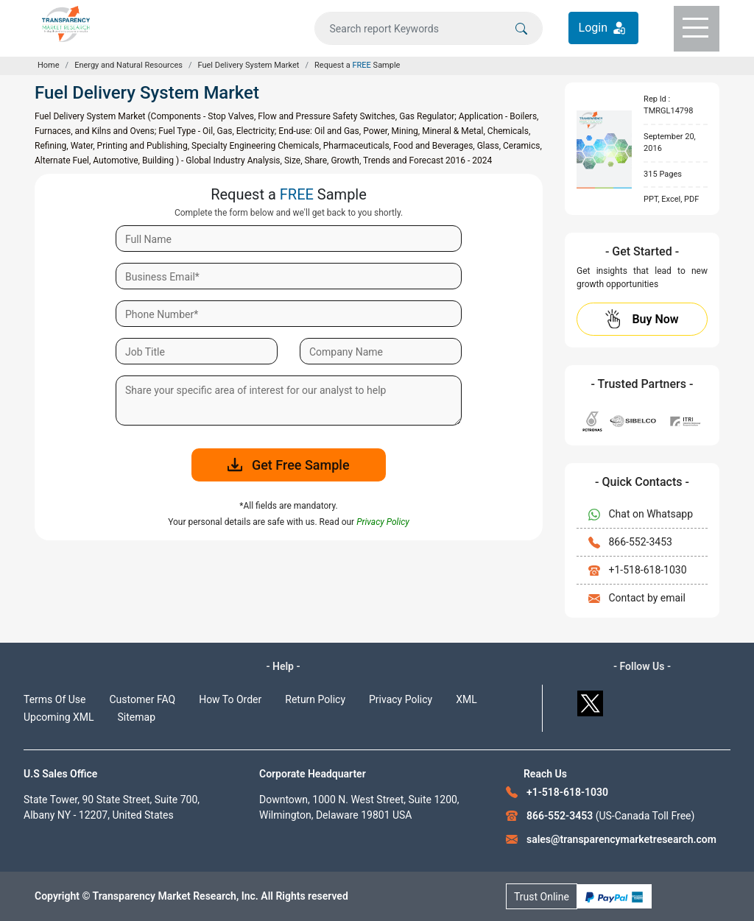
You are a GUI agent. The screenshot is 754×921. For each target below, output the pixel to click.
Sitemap (136, 717)
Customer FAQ (143, 699)
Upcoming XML (59, 717)
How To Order (230, 699)
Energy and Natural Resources (128, 65)
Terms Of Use (55, 699)
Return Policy (315, 699)
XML (466, 699)
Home (49, 65)
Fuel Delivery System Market (249, 65)
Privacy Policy (400, 699)
